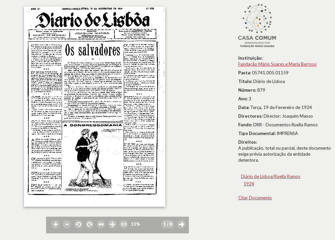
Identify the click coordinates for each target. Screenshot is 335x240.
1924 (249, 183)
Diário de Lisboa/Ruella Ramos (270, 176)
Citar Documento (255, 197)
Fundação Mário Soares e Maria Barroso (277, 64)
